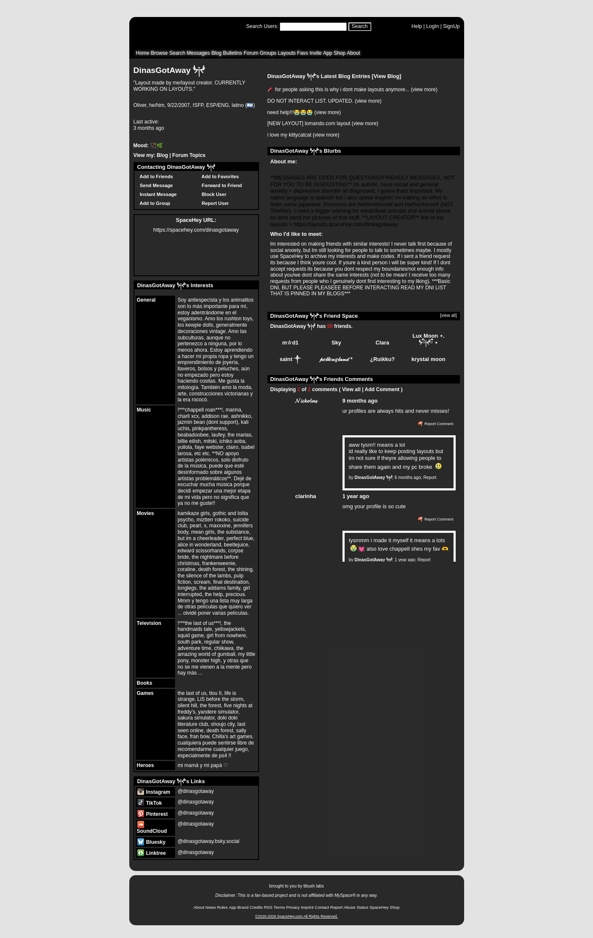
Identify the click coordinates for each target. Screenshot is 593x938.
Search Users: (262, 26)
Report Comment (436, 424)
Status (362, 907)
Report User (214, 203)
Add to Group (153, 203)
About (353, 53)
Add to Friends (155, 176)
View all (351, 389)
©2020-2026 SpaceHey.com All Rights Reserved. (296, 916)
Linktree (151, 853)
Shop (339, 53)
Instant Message (157, 194)
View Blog (386, 76)
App (327, 53)
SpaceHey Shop (385, 907)
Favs (302, 53)
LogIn (432, 26)
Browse (159, 53)
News (211, 907)
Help (417, 26)
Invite (315, 53)
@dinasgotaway (196, 791)
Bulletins (232, 53)
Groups (268, 53)
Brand (242, 907)
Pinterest (152, 814)
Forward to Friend (220, 185)
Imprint (307, 907)
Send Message (155, 185)
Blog (217, 53)
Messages (198, 53)
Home (143, 53)
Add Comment (382, 389)
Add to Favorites (219, 176)
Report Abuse (342, 907)
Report (430, 477)
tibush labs (313, 886)
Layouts (286, 53)
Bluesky (151, 842)
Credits (256, 907)
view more (424, 89)
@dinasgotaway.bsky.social (208, 841)
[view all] (448, 315)
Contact (322, 907)
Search (360, 26)
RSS (268, 907)
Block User (213, 194)
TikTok (149, 803)
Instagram (153, 792)
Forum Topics (188, 155)
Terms (279, 907)
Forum (251, 53)
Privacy (293, 907)
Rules (222, 907)
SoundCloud (152, 828)
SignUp (451, 26)
